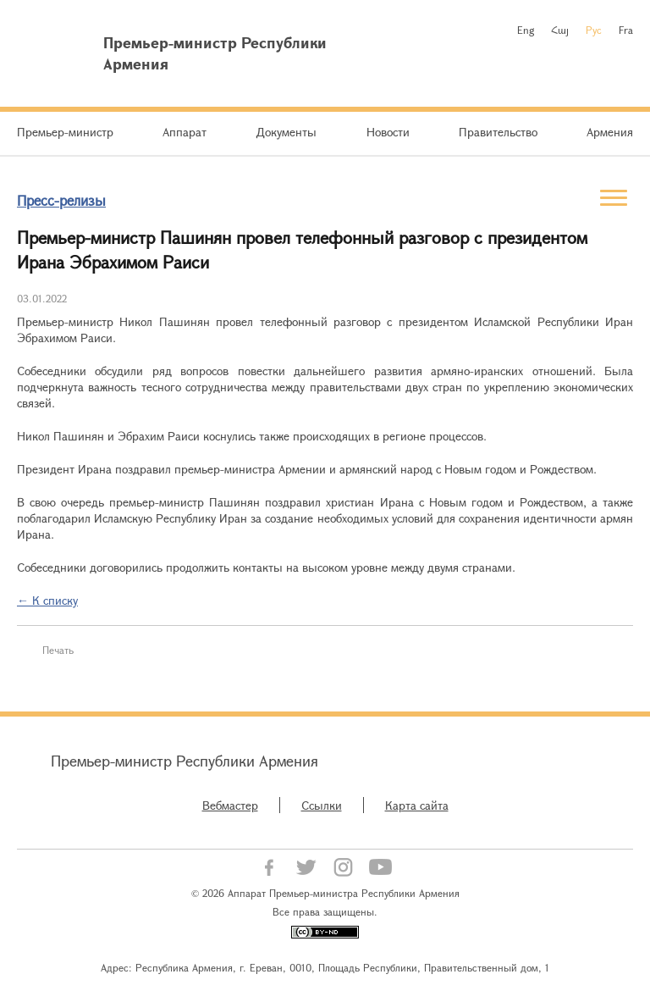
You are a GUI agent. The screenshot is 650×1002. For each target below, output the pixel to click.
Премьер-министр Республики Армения (184, 760)
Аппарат (184, 132)
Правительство (498, 132)
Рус (594, 29)
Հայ (560, 29)
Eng (525, 29)
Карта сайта (417, 805)
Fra (626, 29)
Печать (58, 649)
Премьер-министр (65, 132)
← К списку (47, 600)
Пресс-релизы (61, 200)
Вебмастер (230, 805)
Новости (388, 132)
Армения (610, 132)
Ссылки (321, 805)
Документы (286, 132)
